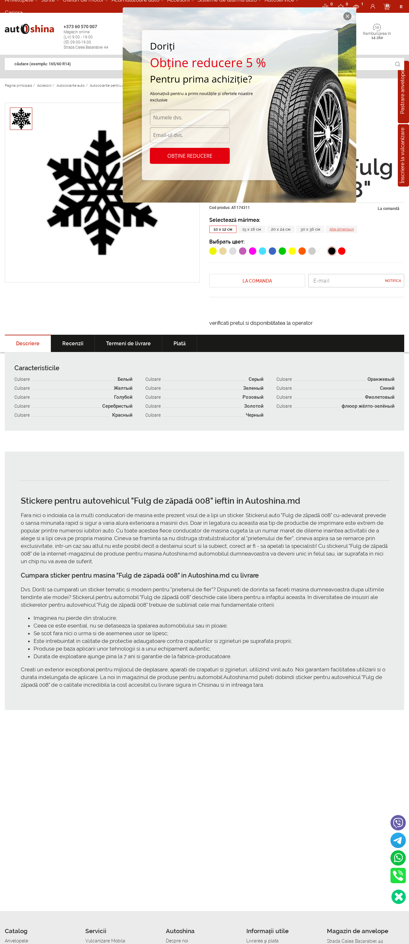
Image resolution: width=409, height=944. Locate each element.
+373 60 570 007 (91, 37)
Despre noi (177, 940)
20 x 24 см (280, 229)
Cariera (14, 12)
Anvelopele (16, 940)
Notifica (393, 281)
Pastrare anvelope (402, 92)
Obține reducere (189, 155)
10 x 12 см (222, 229)
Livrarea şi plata (262, 940)
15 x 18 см (251, 229)
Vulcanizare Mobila (105, 940)
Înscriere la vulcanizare (402, 155)
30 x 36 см (310, 229)
